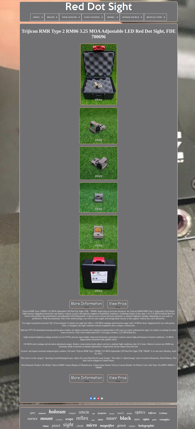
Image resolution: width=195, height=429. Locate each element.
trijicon (152, 412)
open (137, 419)
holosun (57, 411)
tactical (111, 414)
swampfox (165, 419)
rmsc (46, 425)
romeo (132, 426)
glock (154, 420)
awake (129, 413)
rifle (93, 414)
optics (140, 412)
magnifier (107, 425)
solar (93, 420)
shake (100, 419)
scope (69, 419)
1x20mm (59, 419)
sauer (111, 418)
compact (72, 413)
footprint (102, 413)
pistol (56, 425)
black (125, 418)
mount (46, 418)
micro (91, 425)
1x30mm (163, 413)
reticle (84, 412)
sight (68, 424)
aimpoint (42, 413)
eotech (120, 413)
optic (32, 412)
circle (79, 425)
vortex (32, 418)
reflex (82, 418)
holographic (146, 425)
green (121, 425)
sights (146, 419)
